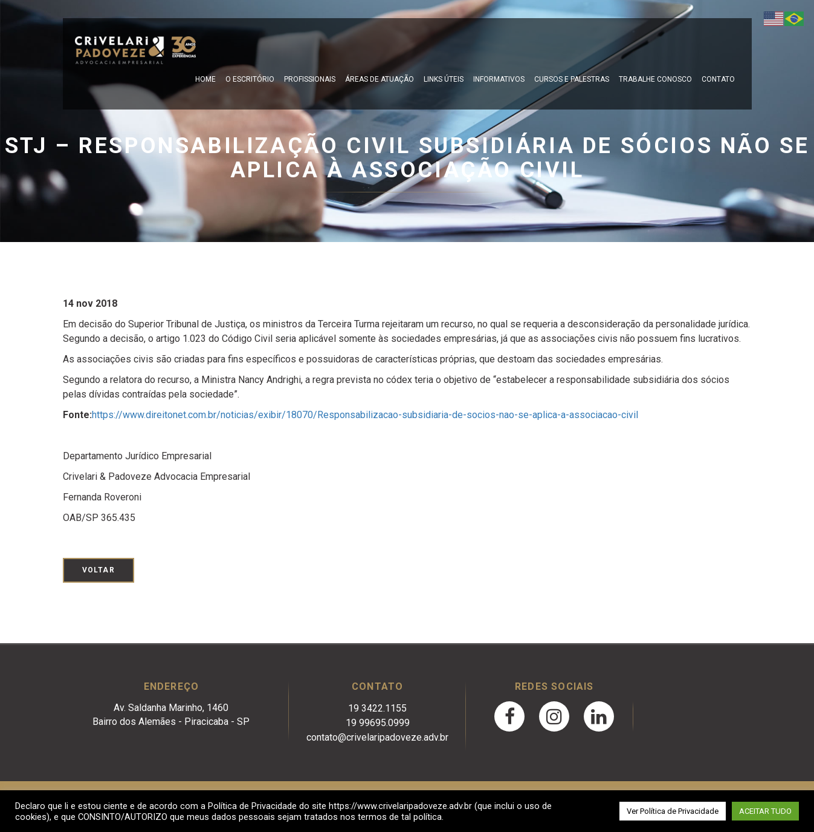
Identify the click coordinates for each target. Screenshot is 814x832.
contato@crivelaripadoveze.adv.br (377, 737)
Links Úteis (444, 79)
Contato (718, 79)
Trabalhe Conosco (655, 79)
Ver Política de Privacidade (673, 811)
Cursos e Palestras (571, 79)
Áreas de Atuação (379, 79)
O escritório (249, 79)
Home (205, 79)
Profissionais (309, 79)
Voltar (98, 570)
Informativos (499, 79)
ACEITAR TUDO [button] (765, 811)
